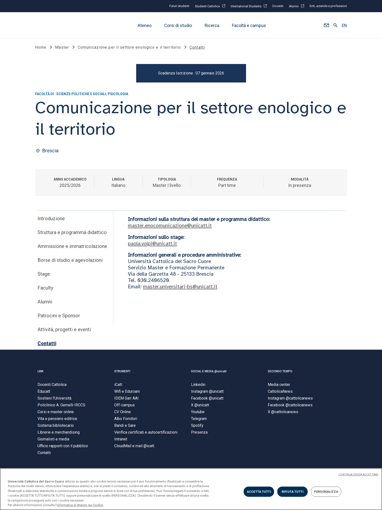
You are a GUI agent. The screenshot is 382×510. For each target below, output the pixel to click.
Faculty (45, 289)
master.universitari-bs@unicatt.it (180, 288)
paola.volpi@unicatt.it (152, 245)
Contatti (47, 345)
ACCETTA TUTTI (259, 491)
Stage (44, 275)
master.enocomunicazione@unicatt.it (170, 227)
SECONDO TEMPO (280, 372)
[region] (191, 489)
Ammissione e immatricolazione (72, 248)
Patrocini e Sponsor (59, 317)
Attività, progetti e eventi (64, 331)
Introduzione (51, 220)
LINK (40, 372)
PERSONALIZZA (326, 491)
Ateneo (145, 25)
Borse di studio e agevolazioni (70, 261)
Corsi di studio (178, 25)
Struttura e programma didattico (72, 234)
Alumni (45, 303)
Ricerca (212, 25)
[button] (326, 25)
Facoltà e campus (249, 25)
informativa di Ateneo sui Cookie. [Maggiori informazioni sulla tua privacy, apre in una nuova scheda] (80, 505)
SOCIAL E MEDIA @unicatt (209, 372)
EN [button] (344, 25)
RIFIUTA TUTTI (293, 491)
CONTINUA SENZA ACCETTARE (358, 474)
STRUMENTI (122, 372)
